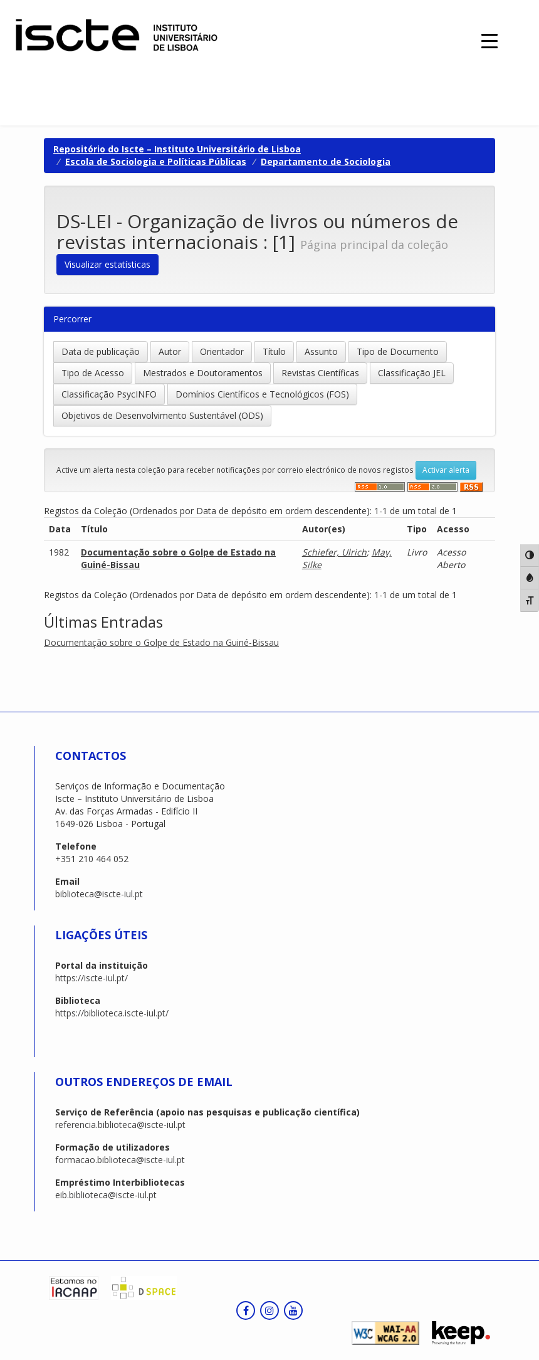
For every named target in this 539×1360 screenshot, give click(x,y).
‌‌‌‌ (432, 487)
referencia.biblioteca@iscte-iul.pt (120, 1125)
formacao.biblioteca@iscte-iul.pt (120, 1160)
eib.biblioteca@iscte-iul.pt (106, 1195)
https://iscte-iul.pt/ (91, 978)
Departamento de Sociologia (325, 161)
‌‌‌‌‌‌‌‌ (471, 487)
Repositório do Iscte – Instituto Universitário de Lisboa (177, 149)
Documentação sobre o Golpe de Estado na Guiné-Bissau (161, 642)
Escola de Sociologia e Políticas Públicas (155, 161)
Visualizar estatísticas (107, 264)
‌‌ (380, 487)
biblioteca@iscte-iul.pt (99, 894)
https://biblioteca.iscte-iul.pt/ (112, 1013)
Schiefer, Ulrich (334, 552)
